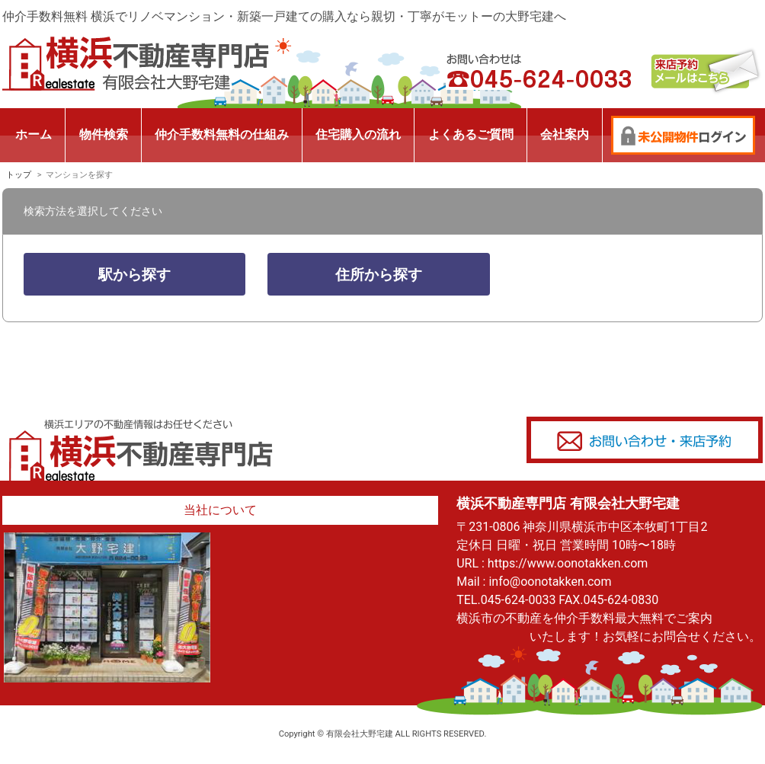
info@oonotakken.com (549, 581)
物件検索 (103, 134)
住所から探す (378, 274)
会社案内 (564, 134)
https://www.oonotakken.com (568, 563)
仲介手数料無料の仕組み (222, 134)
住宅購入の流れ (358, 134)
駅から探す (134, 274)
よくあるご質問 (471, 134)
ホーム (33, 134)
